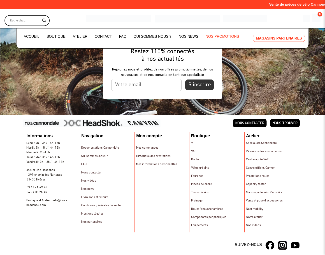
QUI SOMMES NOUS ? (153, 36)
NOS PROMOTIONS (222, 36)
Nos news (87, 189)
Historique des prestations (153, 156)
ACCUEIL (31, 36)
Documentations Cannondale (100, 148)
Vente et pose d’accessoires (264, 200)
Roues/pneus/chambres (207, 209)
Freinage (196, 200)
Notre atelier (254, 217)
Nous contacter (91, 172)
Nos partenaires (91, 222)
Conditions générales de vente (101, 205)
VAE (193, 151)
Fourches (197, 176)
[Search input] (25, 20)
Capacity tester (256, 184)
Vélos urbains (200, 168)
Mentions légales (92, 213)
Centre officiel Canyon (260, 168)
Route (195, 159)
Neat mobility (254, 209)
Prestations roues (257, 176)
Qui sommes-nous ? (94, 156)
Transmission (200, 192)
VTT (194, 143)
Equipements (199, 225)
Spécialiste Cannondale (261, 143)
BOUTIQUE (55, 36)
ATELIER (80, 36)
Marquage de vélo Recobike (264, 192)
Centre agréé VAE (257, 159)
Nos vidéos (88, 180)
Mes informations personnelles (156, 164)
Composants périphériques (208, 217)
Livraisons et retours (95, 197)
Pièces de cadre (201, 184)
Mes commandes (147, 148)
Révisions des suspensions (264, 151)
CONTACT (103, 36)
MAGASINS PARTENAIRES (279, 38)
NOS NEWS (188, 36)
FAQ (122, 36)
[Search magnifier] (44, 20)
